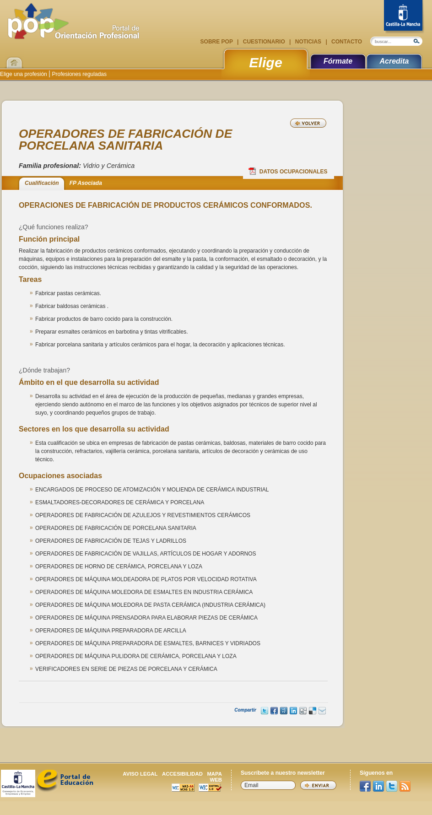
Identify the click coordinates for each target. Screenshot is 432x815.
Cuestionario (263, 41)
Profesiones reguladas (78, 74)
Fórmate (338, 61)
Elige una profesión (24, 74)
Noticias (308, 41)
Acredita (394, 61)
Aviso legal (140, 774)
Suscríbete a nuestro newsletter (283, 773)
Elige (265, 62)
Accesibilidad (182, 774)
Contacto (346, 41)
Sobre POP (217, 41)
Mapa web (214, 777)
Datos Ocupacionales (288, 171)
